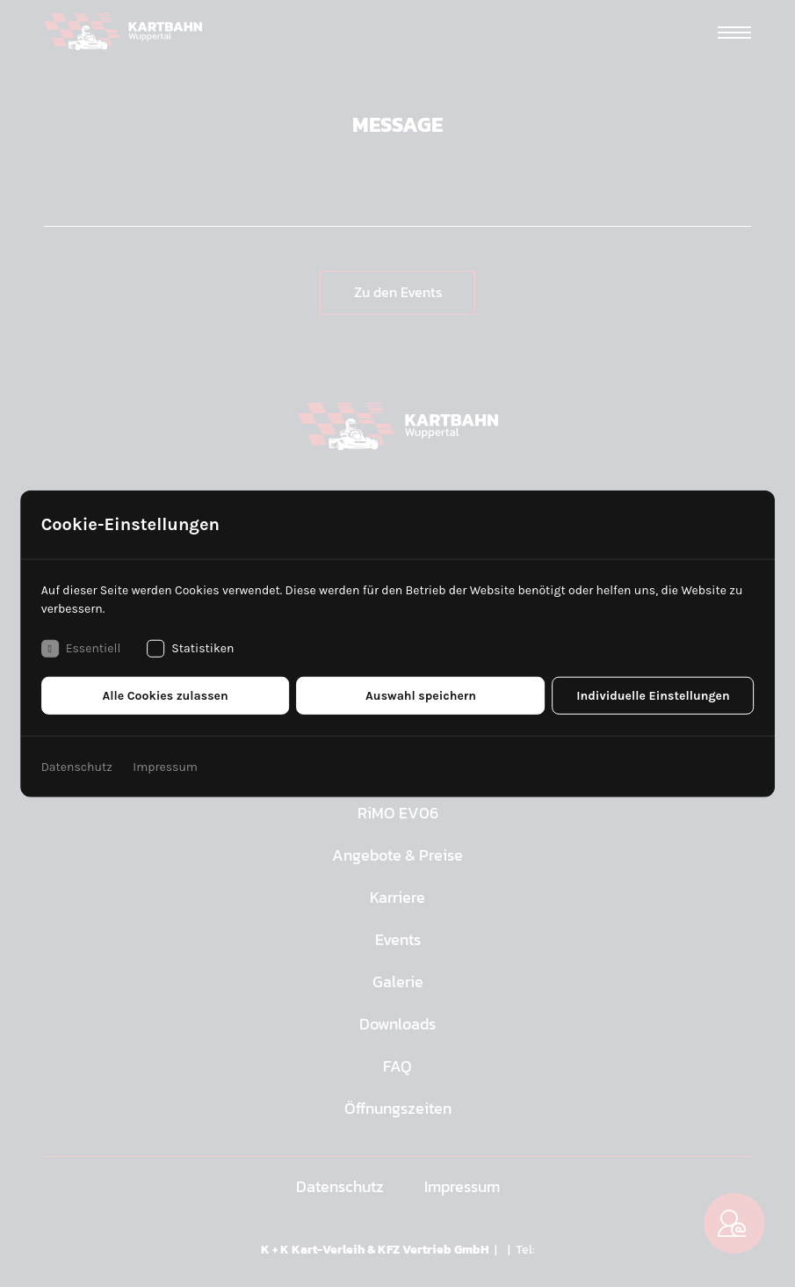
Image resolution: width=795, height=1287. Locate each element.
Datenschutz (76, 766)
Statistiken (190, 648)
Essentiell (81, 648)
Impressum (165, 766)
